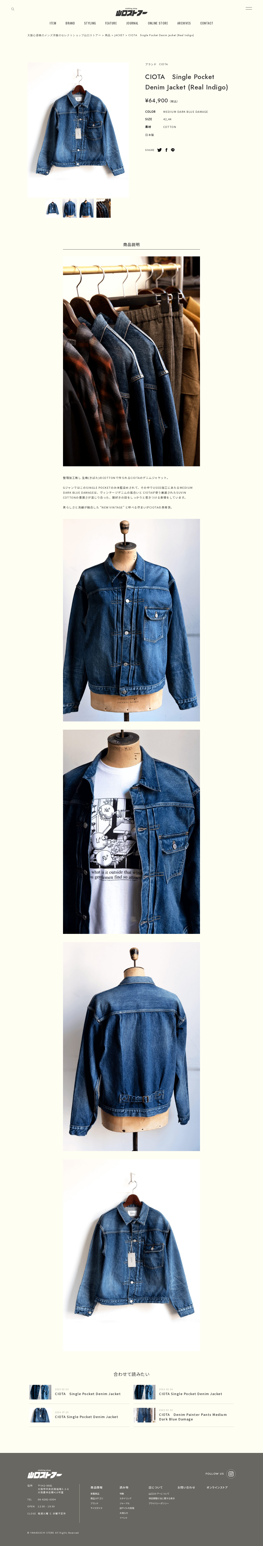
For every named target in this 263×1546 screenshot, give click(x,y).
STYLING (90, 23)
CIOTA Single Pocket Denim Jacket (88, 1393)
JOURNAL (132, 23)
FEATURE (111, 23)
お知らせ (124, 1512)
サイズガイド (96, 1507)
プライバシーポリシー (159, 1503)
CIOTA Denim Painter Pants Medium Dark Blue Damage (193, 1416)
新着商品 (95, 1493)
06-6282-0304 (47, 1499)
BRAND (70, 23)
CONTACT (207, 23)
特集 (122, 1493)
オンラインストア (217, 1487)
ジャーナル (125, 1503)
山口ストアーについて (159, 1493)
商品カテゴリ (97, 1498)
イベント (123, 1517)
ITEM (53, 23)
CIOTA (163, 64)
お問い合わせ (186, 1487)
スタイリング (126, 1498)
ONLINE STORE (158, 23)
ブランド (94, 1503)
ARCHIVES (184, 23)
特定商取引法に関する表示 (162, 1498)
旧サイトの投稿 (127, 1507)
